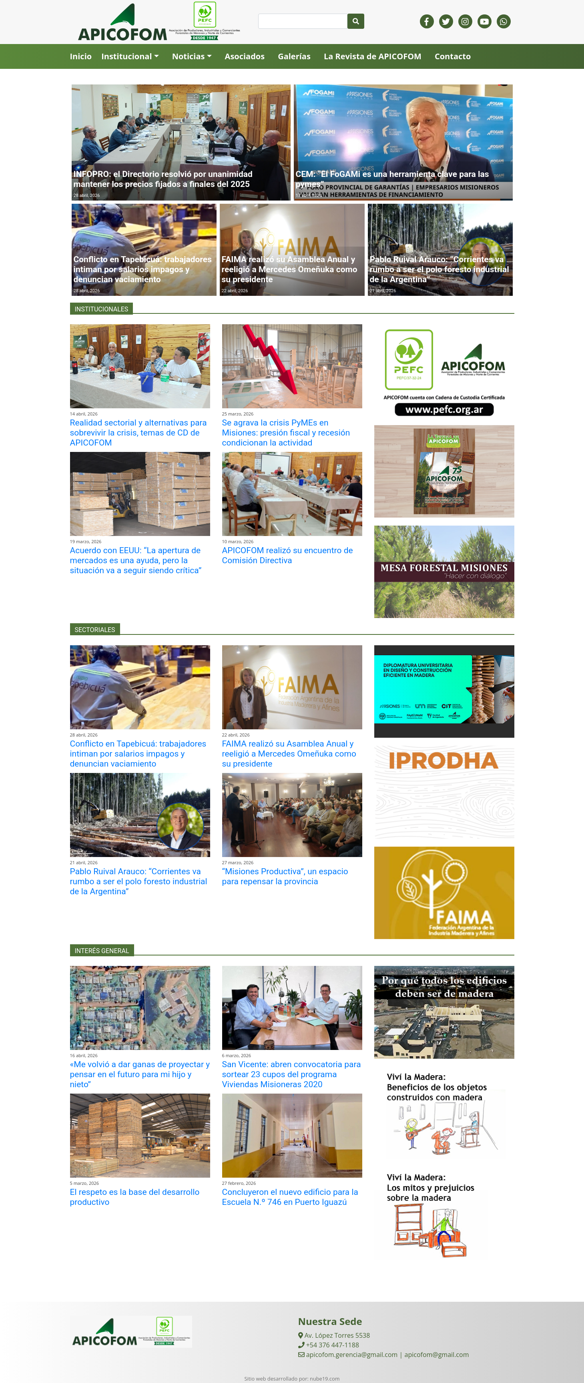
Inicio (81, 56)
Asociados (245, 56)
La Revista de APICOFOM (372, 56)
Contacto (453, 56)
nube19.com (324, 1378)
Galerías (294, 56)
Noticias (188, 56)
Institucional (126, 56)
